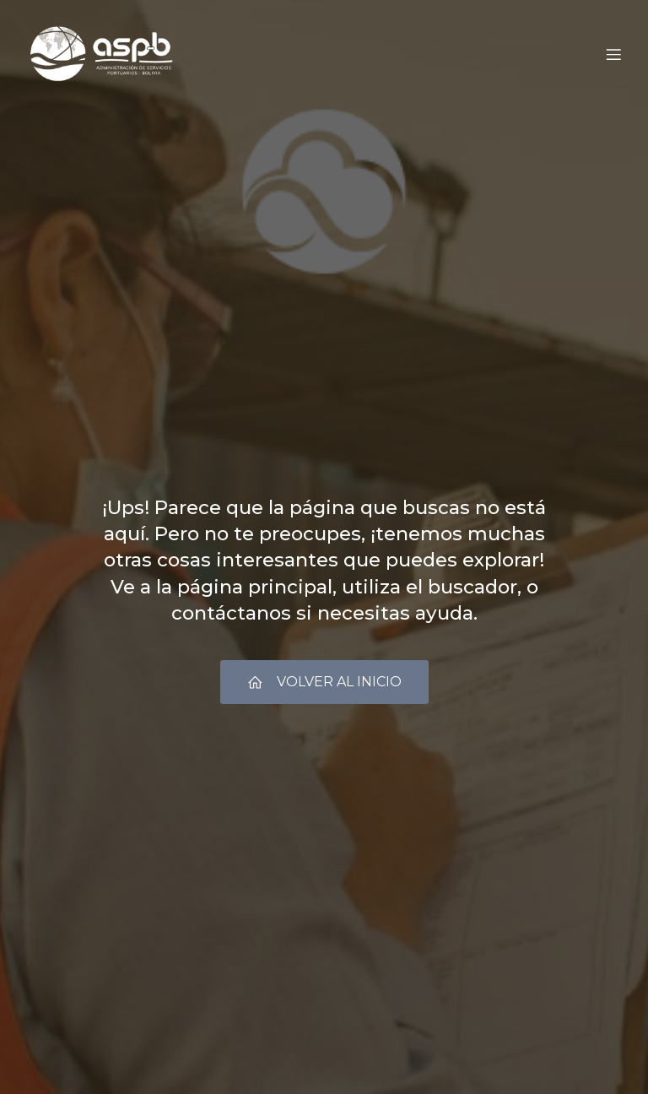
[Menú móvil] (613, 55)
